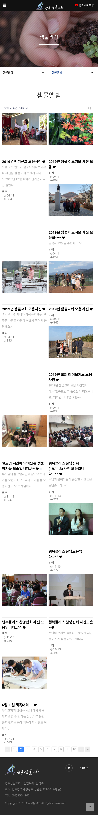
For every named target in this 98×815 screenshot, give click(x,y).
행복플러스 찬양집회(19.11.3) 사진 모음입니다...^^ (66, 468)
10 (74, 749)
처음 (7, 749)
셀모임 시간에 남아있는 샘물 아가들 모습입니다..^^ (23, 466)
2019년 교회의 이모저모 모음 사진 (70, 377)
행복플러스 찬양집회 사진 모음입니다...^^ (23, 625)
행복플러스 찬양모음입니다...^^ (67, 554)
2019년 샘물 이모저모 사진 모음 (71, 164)
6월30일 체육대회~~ (19, 704)
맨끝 (87, 749)
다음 (81, 749)
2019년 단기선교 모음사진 (23, 161)
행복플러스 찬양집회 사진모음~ (71, 625)
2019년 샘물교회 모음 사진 (71, 309)
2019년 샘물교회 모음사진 (23, 309)
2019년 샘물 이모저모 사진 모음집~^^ (71, 235)
